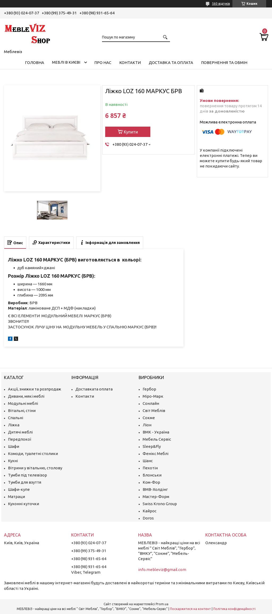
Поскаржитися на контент (190, 609)
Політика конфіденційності (234, 609)
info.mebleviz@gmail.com (162, 569)
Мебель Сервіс (157, 439)
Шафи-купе (19, 489)
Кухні (13, 460)
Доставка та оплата (171, 62)
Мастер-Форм (156, 496)
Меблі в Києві (66, 62)
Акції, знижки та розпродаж (34, 389)
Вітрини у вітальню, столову (35, 468)
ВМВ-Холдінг (155, 489)
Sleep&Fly (152, 446)
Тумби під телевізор (27, 475)
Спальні (15, 417)
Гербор (149, 389)
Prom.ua (162, 604)
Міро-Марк (153, 396)
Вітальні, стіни (22, 410)
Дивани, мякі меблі (26, 396)
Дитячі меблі (20, 432)
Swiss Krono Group (160, 503)
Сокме (149, 417)
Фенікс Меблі (155, 453)
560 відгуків (221, 3)
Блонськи (152, 475)
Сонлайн (151, 403)
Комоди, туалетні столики (33, 453)
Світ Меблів (154, 410)
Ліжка (13, 425)
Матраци (16, 496)
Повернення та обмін (224, 62)
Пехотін (150, 468)
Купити (131, 132)
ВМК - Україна (156, 432)
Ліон (147, 425)
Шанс (148, 460)
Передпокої (19, 439)
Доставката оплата (94, 389)
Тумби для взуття (24, 482)
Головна (34, 62)
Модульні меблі (23, 403)
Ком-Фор (151, 482)
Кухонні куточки (23, 503)
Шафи (13, 446)
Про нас (102, 62)
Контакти (130, 62)
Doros (148, 518)
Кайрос (149, 511)
